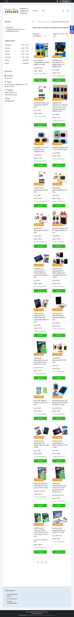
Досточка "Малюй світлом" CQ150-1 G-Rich (41, 403)
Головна (34, 10)
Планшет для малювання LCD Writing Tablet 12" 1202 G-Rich (59, 444)
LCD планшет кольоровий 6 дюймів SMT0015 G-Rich (41, 62)
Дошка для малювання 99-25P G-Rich (41, 230)
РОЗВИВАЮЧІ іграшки (43, 21)
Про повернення (12, 598)
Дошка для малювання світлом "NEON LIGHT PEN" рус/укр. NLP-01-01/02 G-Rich (59, 488)
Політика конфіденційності (48, 615)
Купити (40, 80)
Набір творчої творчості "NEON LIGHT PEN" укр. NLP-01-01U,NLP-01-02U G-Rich (41, 532)
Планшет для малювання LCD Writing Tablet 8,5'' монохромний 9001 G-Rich (41, 273)
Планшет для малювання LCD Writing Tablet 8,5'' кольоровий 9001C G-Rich (41, 318)
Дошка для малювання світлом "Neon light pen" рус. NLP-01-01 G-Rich (41, 361)
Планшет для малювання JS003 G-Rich (41, 190)
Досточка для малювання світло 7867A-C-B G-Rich (58, 530)
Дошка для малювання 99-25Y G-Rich (59, 190)
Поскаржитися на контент (33, 615)
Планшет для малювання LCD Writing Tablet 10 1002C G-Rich (41, 444)
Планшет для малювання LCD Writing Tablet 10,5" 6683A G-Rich (58, 63)
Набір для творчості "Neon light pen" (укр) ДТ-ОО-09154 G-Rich (41, 486)
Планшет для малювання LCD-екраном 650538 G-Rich (59, 317)
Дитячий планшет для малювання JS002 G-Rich (41, 105)
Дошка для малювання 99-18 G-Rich (59, 360)
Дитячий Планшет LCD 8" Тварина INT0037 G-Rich (60, 230)
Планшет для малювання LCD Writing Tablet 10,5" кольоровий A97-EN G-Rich (59, 273)
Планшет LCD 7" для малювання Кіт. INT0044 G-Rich (41, 150)
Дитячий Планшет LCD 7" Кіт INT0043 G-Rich (60, 148)
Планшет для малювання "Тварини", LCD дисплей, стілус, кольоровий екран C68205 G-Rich (60, 107)
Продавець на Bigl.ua (37, 613)
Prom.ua (46, 612)
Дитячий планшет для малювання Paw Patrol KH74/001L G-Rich (60, 403)
